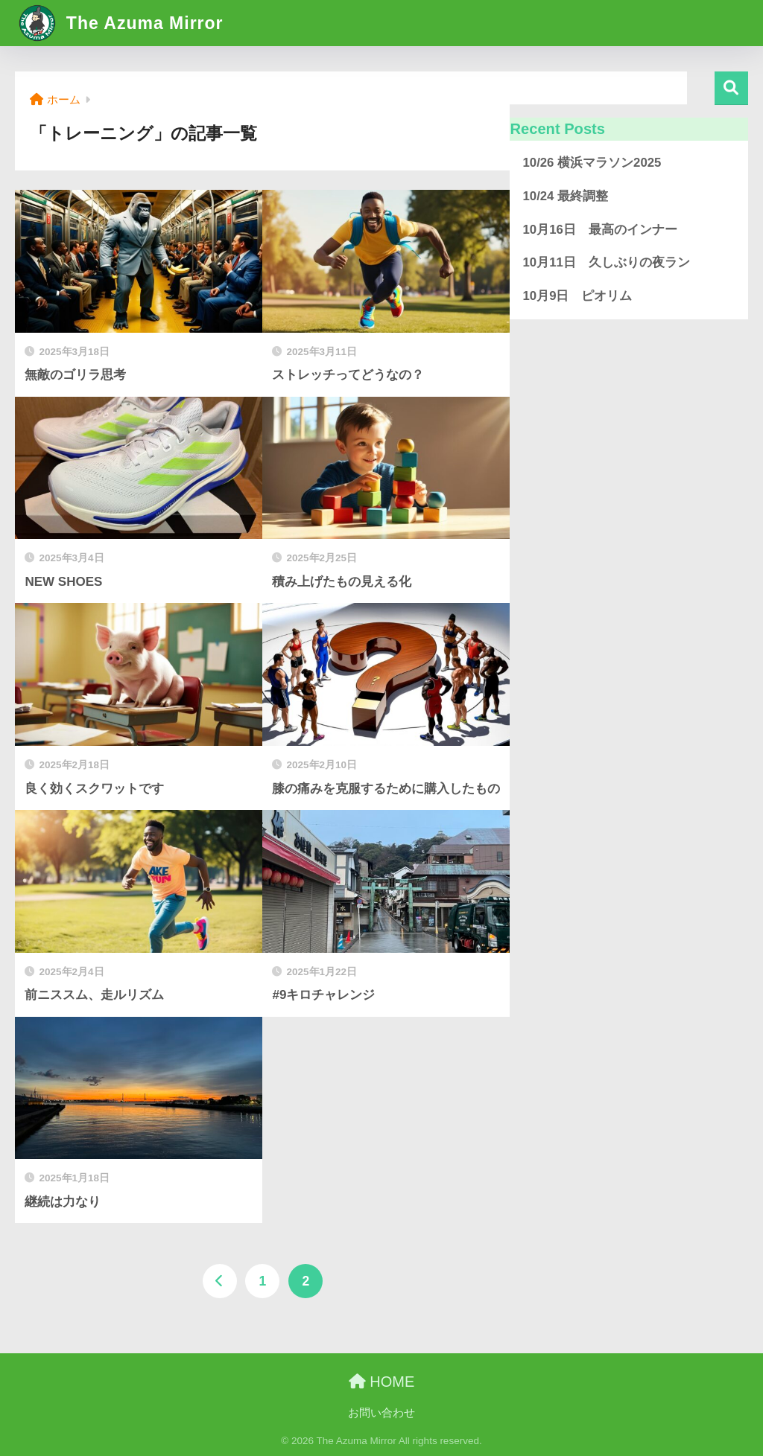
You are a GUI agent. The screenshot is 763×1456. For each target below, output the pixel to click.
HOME (382, 1381)
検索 (731, 88)
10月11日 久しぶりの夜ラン (605, 262)
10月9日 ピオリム (577, 296)
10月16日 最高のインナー (599, 230)
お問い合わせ (381, 1413)
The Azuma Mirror (121, 23)
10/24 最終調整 (565, 196)
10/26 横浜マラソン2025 (591, 163)
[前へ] (220, 1281)
